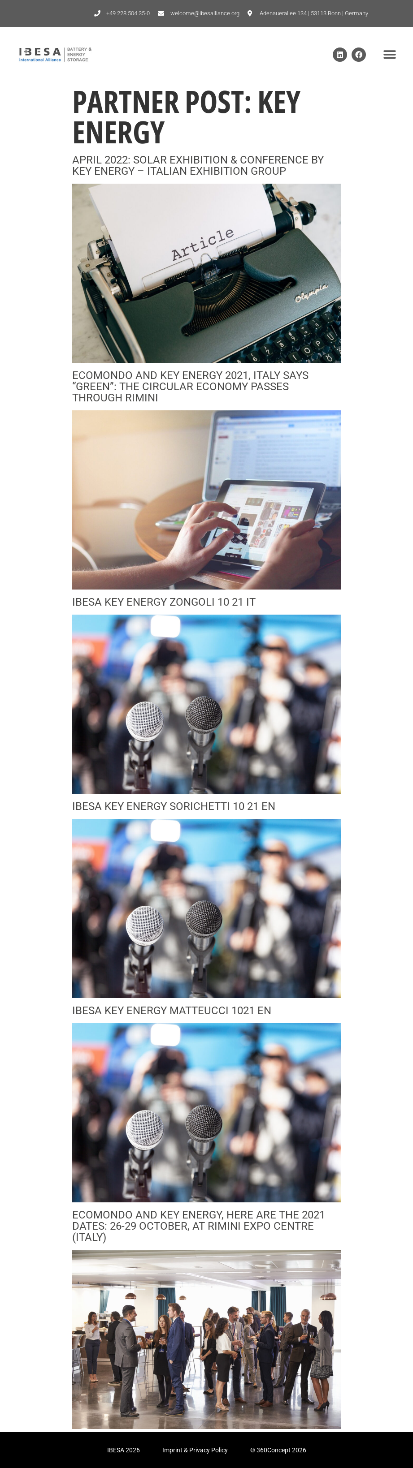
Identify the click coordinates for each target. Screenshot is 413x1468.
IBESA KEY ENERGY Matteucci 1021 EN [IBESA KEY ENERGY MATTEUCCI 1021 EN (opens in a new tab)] (171, 1010)
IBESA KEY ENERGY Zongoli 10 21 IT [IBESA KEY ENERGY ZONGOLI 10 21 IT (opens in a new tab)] (164, 602)
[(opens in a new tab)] (206, 360)
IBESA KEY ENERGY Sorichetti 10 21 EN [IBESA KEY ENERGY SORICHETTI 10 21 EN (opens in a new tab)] (173, 806)
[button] (389, 55)
